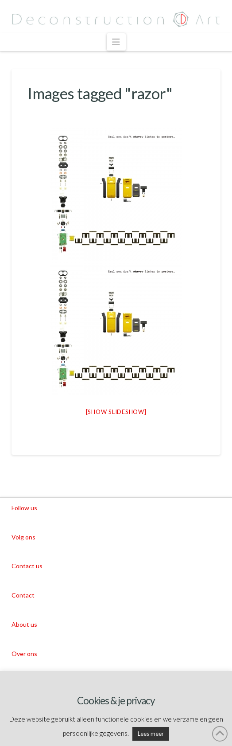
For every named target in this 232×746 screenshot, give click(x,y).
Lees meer (151, 733)
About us (24, 624)
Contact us (27, 566)
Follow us (24, 508)
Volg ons (23, 537)
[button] (116, 42)
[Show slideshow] (116, 411)
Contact (23, 595)
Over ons (24, 653)
